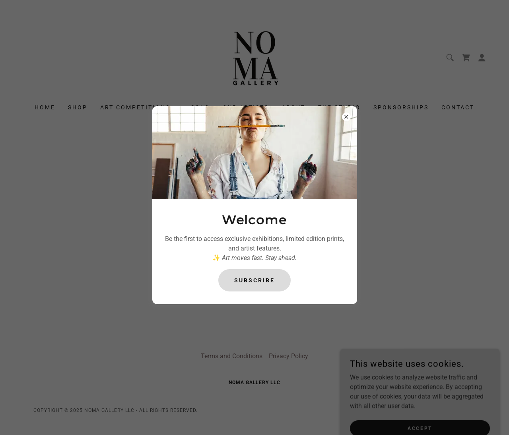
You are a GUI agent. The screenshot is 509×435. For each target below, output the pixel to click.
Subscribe (254, 280)
